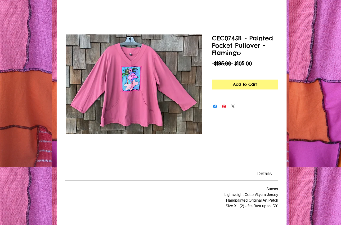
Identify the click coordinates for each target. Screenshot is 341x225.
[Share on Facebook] (215, 106)
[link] (264, 173)
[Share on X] (233, 106)
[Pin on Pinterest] (224, 106)
